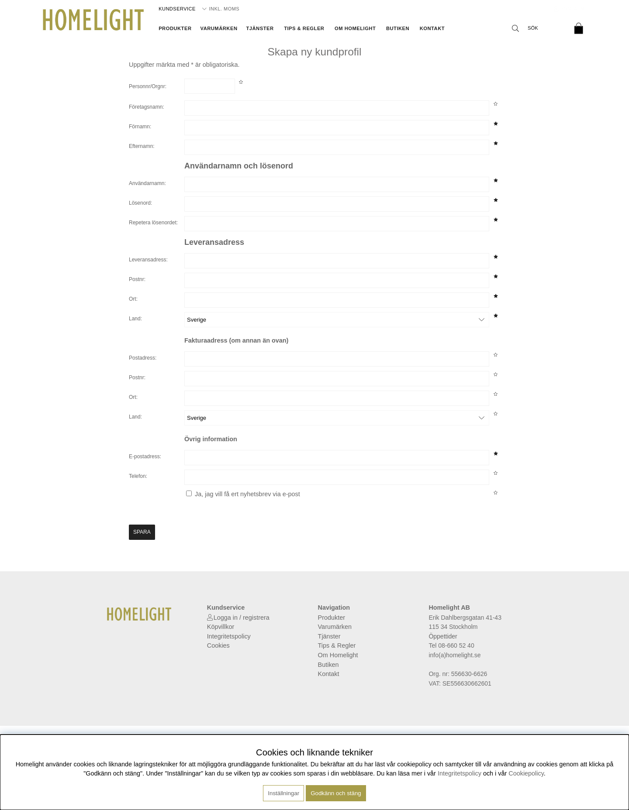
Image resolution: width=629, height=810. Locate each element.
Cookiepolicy (526, 773)
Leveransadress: (148, 260)
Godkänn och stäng (336, 793)
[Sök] (537, 28)
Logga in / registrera (242, 617)
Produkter (175, 28)
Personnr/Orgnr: (147, 86)
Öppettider (443, 636)
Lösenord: (140, 203)
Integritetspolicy (229, 636)
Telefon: (138, 476)
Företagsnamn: (146, 107)
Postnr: (137, 279)
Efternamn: (142, 146)
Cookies (218, 645)
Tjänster (259, 28)
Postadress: (142, 358)
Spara (142, 532)
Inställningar (283, 793)
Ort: (133, 299)
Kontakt (432, 28)
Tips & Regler (304, 28)
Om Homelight (355, 28)
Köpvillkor (220, 626)
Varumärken (219, 28)
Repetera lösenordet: (153, 223)
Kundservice (177, 8)
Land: (135, 319)
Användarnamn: (147, 183)
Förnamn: (140, 127)
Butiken (397, 28)
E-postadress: (145, 456)
